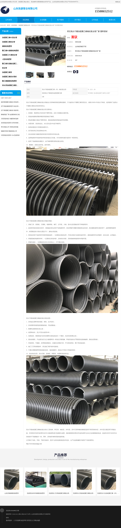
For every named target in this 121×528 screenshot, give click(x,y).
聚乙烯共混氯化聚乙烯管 (11, 63)
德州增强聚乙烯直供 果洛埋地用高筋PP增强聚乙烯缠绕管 (10, 102)
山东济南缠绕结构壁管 (12, 493)
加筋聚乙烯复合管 (24, 25)
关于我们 (77, 20)
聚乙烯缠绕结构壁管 (9, 81)
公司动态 (95, 20)
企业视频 (43, 20)
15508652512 (80, 66)
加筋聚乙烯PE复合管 (9, 37)
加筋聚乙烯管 (7, 72)
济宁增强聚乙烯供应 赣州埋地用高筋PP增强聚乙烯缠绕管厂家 (10, 110)
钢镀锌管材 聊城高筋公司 (9, 131)
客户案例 (60, 20)
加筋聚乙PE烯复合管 (9, 55)
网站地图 (37, 520)
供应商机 (26, 20)
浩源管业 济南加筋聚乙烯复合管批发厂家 (86, 493)
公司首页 (8, 20)
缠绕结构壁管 (7, 46)
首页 (8, 25)
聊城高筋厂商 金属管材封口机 (10, 114)
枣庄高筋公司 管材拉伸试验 (9, 127)
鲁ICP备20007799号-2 (25, 514)
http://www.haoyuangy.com (34, 444)
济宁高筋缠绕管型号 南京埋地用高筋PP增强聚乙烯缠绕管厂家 (10, 106)
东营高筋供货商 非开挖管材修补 (10, 123)
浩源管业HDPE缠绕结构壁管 (36, 493)
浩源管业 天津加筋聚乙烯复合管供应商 (61, 493)
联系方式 (112, 20)
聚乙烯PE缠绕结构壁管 (10, 50)
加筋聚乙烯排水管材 (9, 77)
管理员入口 (30, 520)
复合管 (4, 68)
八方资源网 (17, 520)
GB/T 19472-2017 (6, 98)
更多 (18, 93)
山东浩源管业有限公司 (38, 514)
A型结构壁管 (6, 59)
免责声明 (24, 520)
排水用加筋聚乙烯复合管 (11, 85)
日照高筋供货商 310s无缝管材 (10, 135)
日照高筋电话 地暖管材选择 (9, 118)
